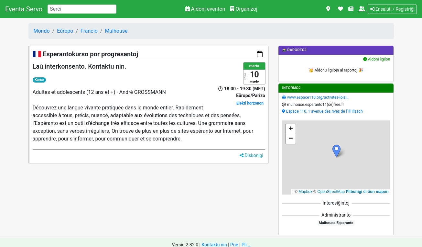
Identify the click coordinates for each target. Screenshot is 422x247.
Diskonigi (251, 155)
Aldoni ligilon (376, 59)
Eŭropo (65, 31)
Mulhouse (116, 31)
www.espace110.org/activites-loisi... (318, 97)
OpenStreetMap (331, 191)
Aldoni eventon (205, 9)
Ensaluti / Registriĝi (392, 9)
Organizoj (243, 9)
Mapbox (305, 191)
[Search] (82, 9)
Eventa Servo (23, 9)
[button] (336, 151)
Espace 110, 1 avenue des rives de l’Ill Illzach (324, 111)
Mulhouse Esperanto (336, 222)
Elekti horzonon (250, 103)
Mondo (42, 31)
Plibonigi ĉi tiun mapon (367, 191)
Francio (89, 31)
